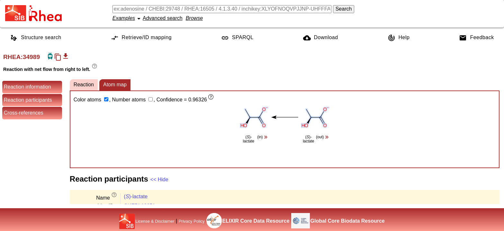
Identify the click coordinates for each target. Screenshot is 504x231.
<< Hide (159, 179)
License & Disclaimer (154, 221)
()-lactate (136, 196)
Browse (194, 18)
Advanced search (163, 18)
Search (344, 9)
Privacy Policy (192, 221)
